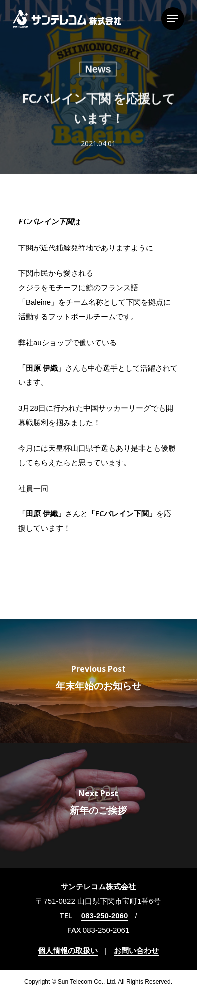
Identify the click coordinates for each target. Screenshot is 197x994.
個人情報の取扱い (68, 950)
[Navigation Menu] (173, 19)
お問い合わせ (136, 950)
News (98, 70)
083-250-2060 (105, 915)
